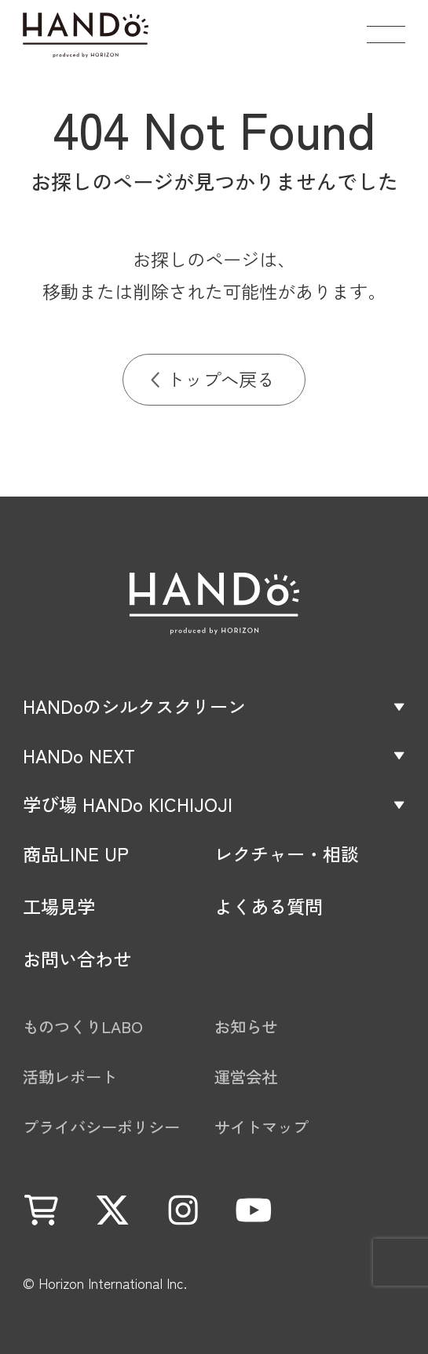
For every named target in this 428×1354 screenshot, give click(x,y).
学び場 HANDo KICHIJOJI (127, 804)
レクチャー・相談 (286, 854)
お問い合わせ (77, 959)
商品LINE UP (76, 854)
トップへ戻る (220, 379)
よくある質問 (268, 906)
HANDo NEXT (79, 756)
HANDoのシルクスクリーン (134, 706)
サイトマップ (261, 1127)
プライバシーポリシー (101, 1127)
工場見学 (59, 906)
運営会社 (245, 1076)
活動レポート (70, 1076)
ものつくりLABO (83, 1026)
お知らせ (245, 1026)
